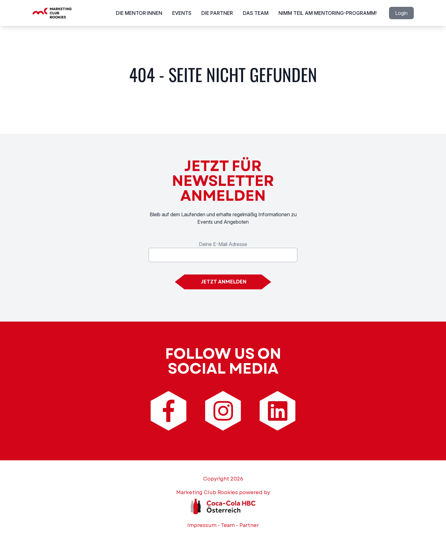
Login (401, 13)
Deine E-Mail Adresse (223, 244)
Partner (249, 525)
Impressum (201, 525)
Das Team (256, 13)
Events (181, 13)
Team (228, 525)
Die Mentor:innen (139, 13)
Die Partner (217, 13)
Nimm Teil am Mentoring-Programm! (327, 13)
